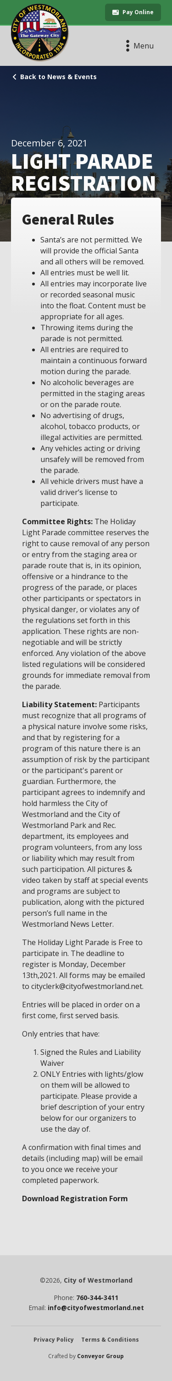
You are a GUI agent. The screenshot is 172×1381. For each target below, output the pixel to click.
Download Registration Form (75, 1198)
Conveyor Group (100, 1356)
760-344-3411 (97, 1298)
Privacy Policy (53, 1340)
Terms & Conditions (110, 1340)
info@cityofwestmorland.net (96, 1308)
